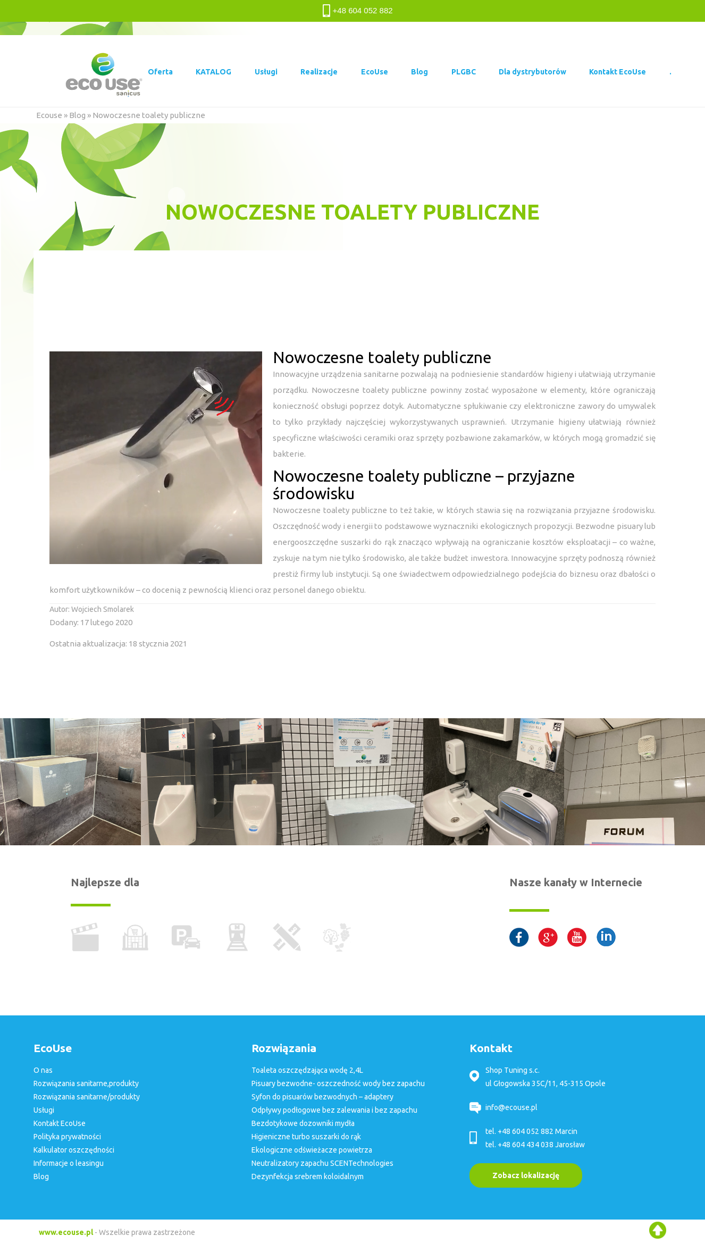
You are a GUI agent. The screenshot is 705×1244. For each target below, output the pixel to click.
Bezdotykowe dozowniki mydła (303, 1123)
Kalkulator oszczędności (73, 1150)
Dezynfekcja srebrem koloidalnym (307, 1176)
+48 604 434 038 (525, 1144)
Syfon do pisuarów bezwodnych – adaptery (322, 1096)
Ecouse (49, 115)
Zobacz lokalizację (525, 1175)
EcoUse (374, 72)
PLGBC (463, 72)
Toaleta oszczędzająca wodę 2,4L (307, 1070)
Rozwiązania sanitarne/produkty (86, 1096)
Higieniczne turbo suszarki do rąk (306, 1136)
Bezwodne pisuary (608, 526)
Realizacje (319, 72)
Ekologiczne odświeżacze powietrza (311, 1150)
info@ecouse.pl (511, 1107)
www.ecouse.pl (66, 1232)
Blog (419, 72)
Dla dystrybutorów (532, 72)
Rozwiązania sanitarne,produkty (86, 1083)
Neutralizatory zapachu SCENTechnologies (322, 1163)
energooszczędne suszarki (322, 542)
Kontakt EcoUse (617, 72)
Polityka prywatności (67, 1136)
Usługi (266, 72)
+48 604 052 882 (363, 10)
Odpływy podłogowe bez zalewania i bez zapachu (334, 1110)
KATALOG (213, 72)
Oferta (160, 72)
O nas (43, 1070)
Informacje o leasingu (68, 1163)
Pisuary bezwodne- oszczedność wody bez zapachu (338, 1083)
